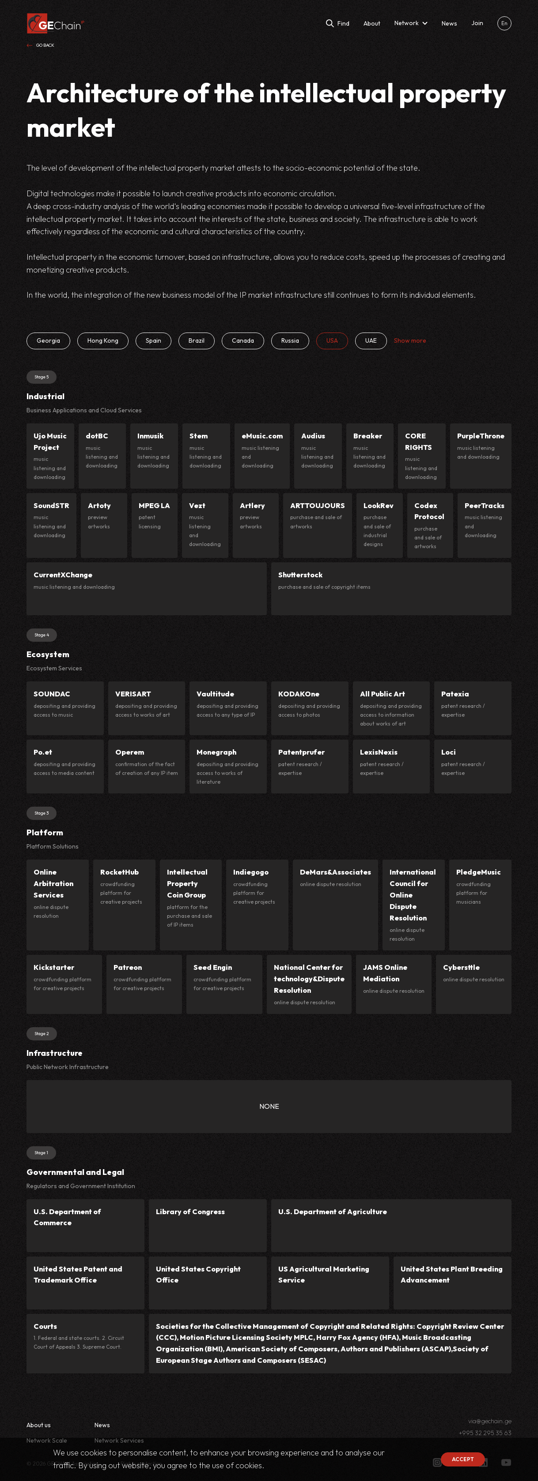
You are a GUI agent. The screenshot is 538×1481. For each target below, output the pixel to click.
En (504, 23)
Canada (243, 340)
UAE (371, 340)
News (102, 1425)
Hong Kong (102, 340)
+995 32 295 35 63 (485, 1433)
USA (332, 340)
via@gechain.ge (489, 1421)
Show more (410, 340)
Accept (463, 1459)
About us (39, 1425)
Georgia (48, 340)
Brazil (197, 340)
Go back (40, 45)
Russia (290, 340)
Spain (153, 340)
